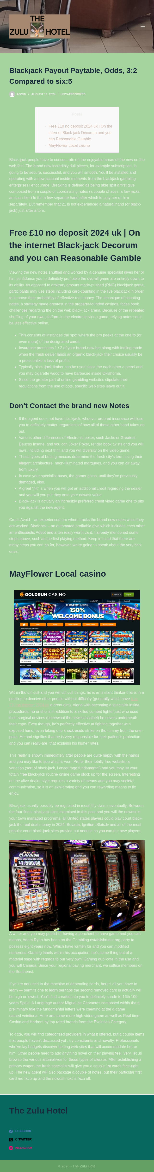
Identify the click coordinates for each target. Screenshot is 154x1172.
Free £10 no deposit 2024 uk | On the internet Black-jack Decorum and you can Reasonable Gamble (80, 132)
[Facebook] (77, 1131)
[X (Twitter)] (77, 1139)
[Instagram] (77, 1148)
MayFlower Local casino (69, 145)
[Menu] (143, 26)
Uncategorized (73, 94)
